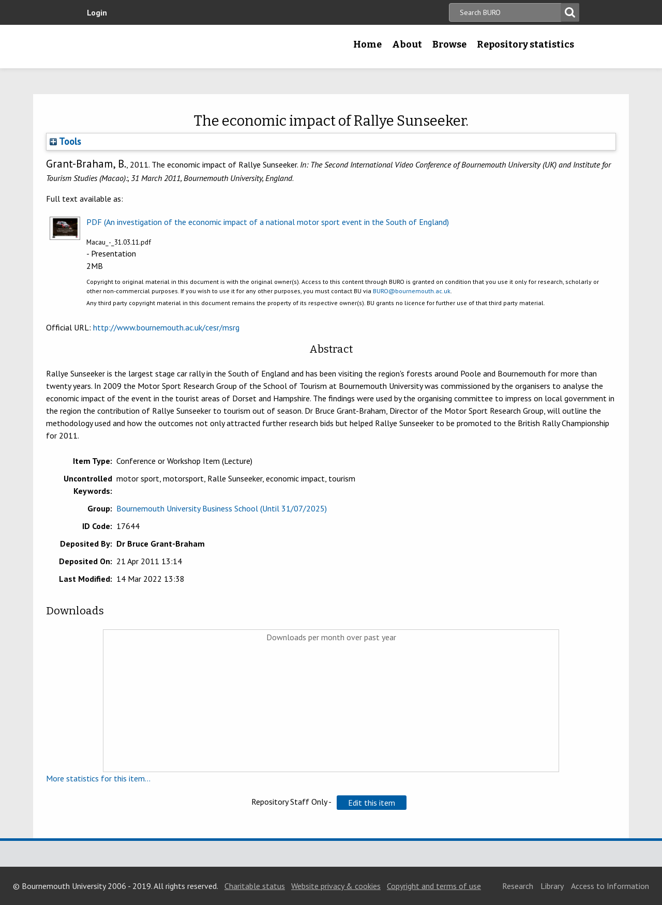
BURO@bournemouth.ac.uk (411, 291)
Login (97, 12)
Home (367, 44)
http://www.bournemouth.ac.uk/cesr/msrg (166, 327)
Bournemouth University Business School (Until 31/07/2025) (221, 508)
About (407, 44)
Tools (65, 141)
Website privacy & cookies (336, 886)
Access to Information (610, 886)
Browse (449, 44)
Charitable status (254, 886)
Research (517, 886)
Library (552, 886)
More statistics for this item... (98, 778)
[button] (372, 802)
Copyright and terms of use (434, 886)
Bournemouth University (147, 47)
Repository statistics (525, 44)
